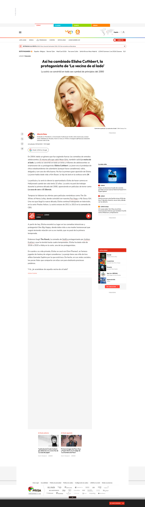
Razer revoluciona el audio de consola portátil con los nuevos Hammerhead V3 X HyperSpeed (112, 189)
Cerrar (124, 46)
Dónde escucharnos (107, 483)
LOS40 (38, 25)
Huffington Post (53, 490)
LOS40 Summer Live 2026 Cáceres (110, 51)
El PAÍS (51, 487)
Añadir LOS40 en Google (39, 150)
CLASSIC (58, 25)
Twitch (79, 462)
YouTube (68, 462)
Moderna (59, 493)
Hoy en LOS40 (62, 40)
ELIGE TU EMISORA (116, 503)
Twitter (22, 139)
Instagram (61, 462)
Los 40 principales (60, 487)
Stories (83, 462)
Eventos (52, 40)
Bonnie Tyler (51, 51)
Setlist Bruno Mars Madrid (88, 51)
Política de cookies (68, 483)
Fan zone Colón (73, 51)
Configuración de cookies (81, 483)
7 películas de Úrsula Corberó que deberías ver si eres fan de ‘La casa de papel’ (48, 450)
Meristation (101, 493)
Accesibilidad (44, 483)
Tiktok (65, 462)
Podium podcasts (68, 493)
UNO (64, 490)
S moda (84, 493)
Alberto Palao (42, 134)
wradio (69, 490)
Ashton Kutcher (32, 273)
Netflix (65, 239)
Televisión (28, 56)
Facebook (22, 134)
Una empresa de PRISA (34, 489)
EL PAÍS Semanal (90, 490)
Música (31, 40)
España (116, 32)
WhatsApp (22, 143)
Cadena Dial (83, 490)
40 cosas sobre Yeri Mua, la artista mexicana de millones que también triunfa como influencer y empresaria (112, 210)
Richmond (50, 493)
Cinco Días (76, 490)
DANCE (76, 25)
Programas (43, 40)
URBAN (95, 25)
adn (99, 487)
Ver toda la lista (111, 286)
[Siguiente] (125, 51)
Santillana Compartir (78, 487)
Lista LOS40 (22, 40)
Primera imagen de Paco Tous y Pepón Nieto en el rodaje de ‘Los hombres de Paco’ (71, 450)
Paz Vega (73, 198)
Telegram (22, 148)
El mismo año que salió (54, 159)
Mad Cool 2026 (61, 51)
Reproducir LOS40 (88, 216)
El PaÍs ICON (76, 493)
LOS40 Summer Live (74, 40)
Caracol (105, 487)
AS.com (92, 487)
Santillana (69, 487)
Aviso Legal (36, 483)
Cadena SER (87, 487)
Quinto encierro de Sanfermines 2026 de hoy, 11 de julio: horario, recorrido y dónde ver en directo (111, 200)
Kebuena (104, 490)
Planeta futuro (97, 490)
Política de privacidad (55, 483)
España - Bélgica (39, 51)
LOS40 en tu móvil (95, 483)
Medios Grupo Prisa (34, 493)
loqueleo (92, 493)
